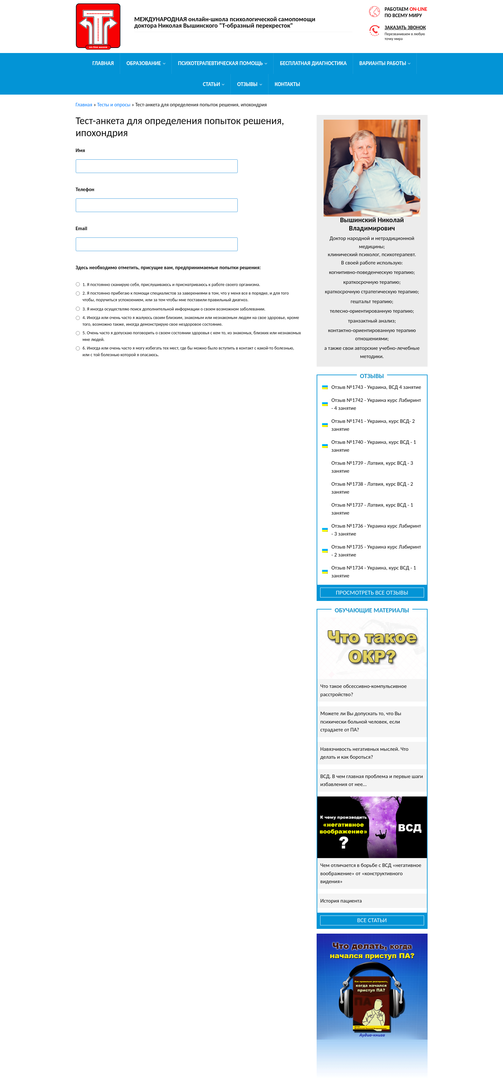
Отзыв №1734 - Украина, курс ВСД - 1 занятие (374, 571)
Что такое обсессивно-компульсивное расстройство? (363, 690)
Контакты (287, 84)
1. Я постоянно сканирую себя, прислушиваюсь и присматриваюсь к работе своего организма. (171, 284)
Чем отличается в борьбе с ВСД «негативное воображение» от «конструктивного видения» (371, 873)
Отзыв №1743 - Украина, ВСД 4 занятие (376, 387)
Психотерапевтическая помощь (220, 63)
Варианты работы (382, 63)
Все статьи (372, 920)
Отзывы (247, 84)
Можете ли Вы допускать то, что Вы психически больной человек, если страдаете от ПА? (360, 721)
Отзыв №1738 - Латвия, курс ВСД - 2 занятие (372, 488)
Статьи (211, 84)
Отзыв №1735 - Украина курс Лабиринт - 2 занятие (376, 550)
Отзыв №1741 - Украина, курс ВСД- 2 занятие (373, 425)
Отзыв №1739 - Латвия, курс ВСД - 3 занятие (372, 467)
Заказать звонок (405, 27)
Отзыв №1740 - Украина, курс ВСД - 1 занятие (374, 446)
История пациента (341, 900)
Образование (143, 63)
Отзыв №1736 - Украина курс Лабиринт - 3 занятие (376, 530)
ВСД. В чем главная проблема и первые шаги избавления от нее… (371, 780)
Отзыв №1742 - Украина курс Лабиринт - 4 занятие (376, 404)
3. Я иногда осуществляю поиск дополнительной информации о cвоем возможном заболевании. (173, 309)
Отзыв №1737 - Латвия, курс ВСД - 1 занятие (372, 509)
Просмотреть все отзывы (372, 592)
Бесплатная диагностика (313, 63)
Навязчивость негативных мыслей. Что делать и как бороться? (364, 753)
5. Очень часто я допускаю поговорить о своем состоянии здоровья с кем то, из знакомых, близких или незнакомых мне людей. (191, 336)
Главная (103, 63)
